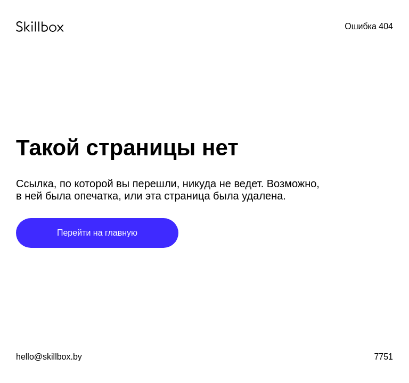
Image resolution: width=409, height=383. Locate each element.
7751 (383, 356)
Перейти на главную (97, 232)
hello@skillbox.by (49, 356)
